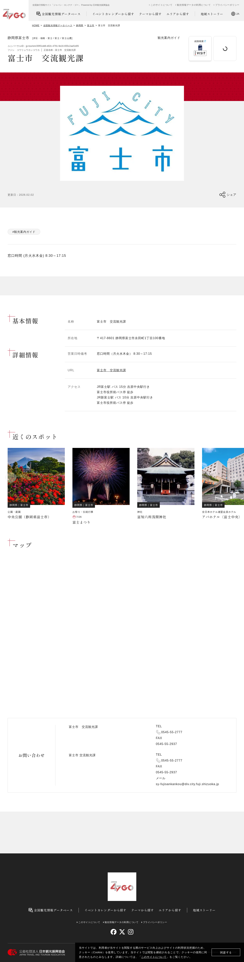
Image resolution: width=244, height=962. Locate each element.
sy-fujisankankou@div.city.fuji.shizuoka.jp (187, 784)
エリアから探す (177, 14)
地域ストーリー (212, 14)
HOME (35, 25)
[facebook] (113, 932)
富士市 (90, 25)
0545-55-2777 (171, 732)
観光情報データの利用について (194, 5)
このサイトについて (154, 956)
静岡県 (79, 25)
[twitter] (122, 932)
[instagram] (130, 931)
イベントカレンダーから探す (113, 14)
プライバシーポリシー (227, 5)
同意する (226, 952)
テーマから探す (150, 14)
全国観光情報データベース (58, 13)
